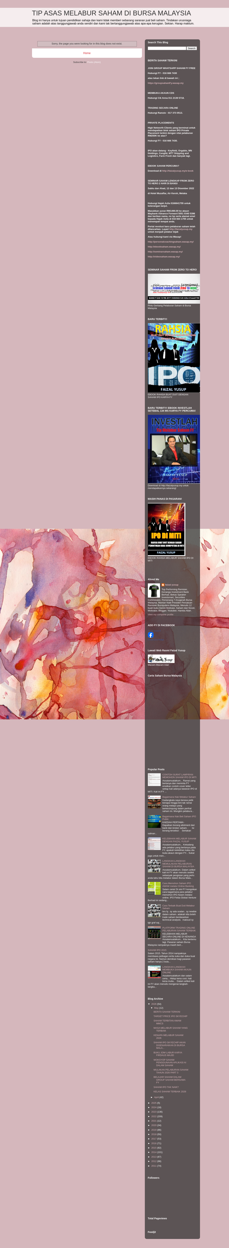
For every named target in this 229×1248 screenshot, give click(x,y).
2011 (154, 1166)
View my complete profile (160, 614)
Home (87, 53)
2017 (154, 1138)
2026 (154, 1004)
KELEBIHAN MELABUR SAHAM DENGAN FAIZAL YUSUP (179, 840)
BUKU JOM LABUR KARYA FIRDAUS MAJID (168, 1054)
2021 (154, 1120)
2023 (154, 1111)
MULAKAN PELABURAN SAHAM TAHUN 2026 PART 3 (171, 1071)
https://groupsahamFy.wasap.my (166, 83)
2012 (154, 1161)
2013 (154, 1156)
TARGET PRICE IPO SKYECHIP (170, 1016)
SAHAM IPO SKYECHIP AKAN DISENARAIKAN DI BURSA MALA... (170, 1045)
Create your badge (156, 640)
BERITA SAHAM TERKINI (167, 1011)
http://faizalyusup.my (180, 229)
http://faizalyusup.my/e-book (177, 170)
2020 (154, 1125)
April (156, 1097)
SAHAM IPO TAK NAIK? (166, 1087)
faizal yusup (171, 584)
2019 (154, 1130)
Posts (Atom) (94, 62)
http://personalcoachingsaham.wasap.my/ (171, 241)
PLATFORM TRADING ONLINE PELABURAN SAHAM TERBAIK (179, 929)
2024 (154, 1107)
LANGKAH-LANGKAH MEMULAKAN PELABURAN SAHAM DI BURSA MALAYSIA (178, 864)
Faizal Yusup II (154, 631)
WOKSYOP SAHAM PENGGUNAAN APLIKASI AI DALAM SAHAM (170, 1062)
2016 (154, 1143)
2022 (154, 1116)
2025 (154, 1103)
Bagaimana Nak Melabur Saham (179, 797)
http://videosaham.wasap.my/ (164, 256)
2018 (154, 1134)
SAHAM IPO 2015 (157, 950)
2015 (154, 1147)
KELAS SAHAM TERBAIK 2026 (170, 1091)
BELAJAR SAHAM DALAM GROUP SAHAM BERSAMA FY (169, 1080)
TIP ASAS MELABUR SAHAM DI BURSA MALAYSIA (111, 13)
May (156, 1008)
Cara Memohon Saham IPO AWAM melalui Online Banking (178, 884)
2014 (154, 1152)
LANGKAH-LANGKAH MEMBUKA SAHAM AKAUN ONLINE (176, 970)
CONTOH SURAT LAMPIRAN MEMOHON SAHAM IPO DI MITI (179, 776)
